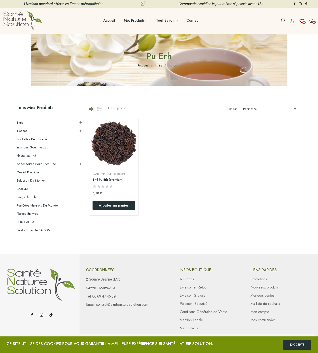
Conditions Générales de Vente (203, 311)
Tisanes (22, 130)
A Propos (187, 279)
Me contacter (190, 328)
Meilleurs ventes (262, 295)
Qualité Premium (28, 172)
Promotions (258, 279)
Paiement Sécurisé (193, 303)
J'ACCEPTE (297, 344)
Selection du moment (31, 180)
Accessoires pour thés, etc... (38, 163)
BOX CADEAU (26, 222)
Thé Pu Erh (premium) (108, 180)
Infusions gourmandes (32, 147)
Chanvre (22, 188)
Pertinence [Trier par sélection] (270, 109)
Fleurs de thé (26, 155)
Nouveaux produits (264, 287)
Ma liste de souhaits (265, 303)
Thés (20, 122)
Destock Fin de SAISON (33, 230)
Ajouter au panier (114, 205)
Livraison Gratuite (193, 295)
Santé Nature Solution (109, 174)
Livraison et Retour (194, 287)
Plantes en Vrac (27, 213)
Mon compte (259, 311)
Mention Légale (191, 320)
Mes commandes (263, 320)
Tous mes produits (35, 108)
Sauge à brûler (27, 197)
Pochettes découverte (32, 139)
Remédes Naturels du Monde (37, 205)
